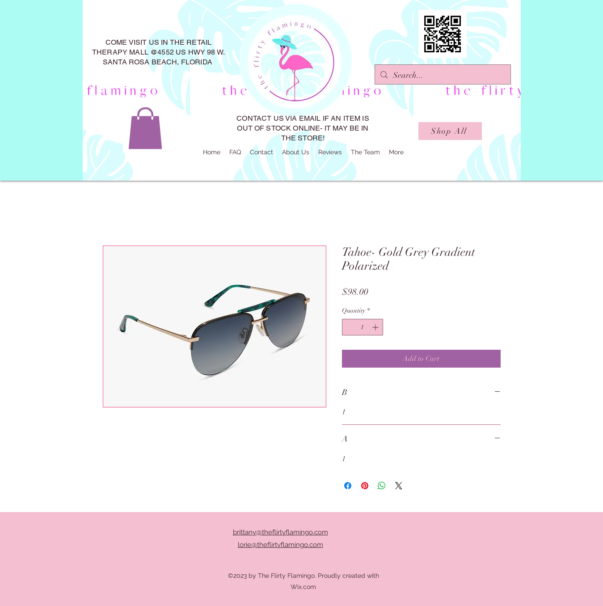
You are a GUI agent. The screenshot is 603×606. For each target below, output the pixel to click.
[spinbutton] (362, 327)
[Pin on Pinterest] (364, 485)
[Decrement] (348, 327)
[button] (145, 128)
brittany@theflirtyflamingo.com (280, 532)
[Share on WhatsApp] (381, 485)
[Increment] (376, 327)
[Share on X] (398, 485)
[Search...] (442, 75)
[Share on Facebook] (347, 485)
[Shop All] (450, 131)
